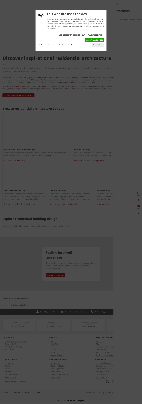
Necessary (44, 45)
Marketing (74, 45)
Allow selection (95, 35)
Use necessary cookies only (72, 35)
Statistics (64, 45)
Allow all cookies (94, 40)
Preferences (54, 45)
